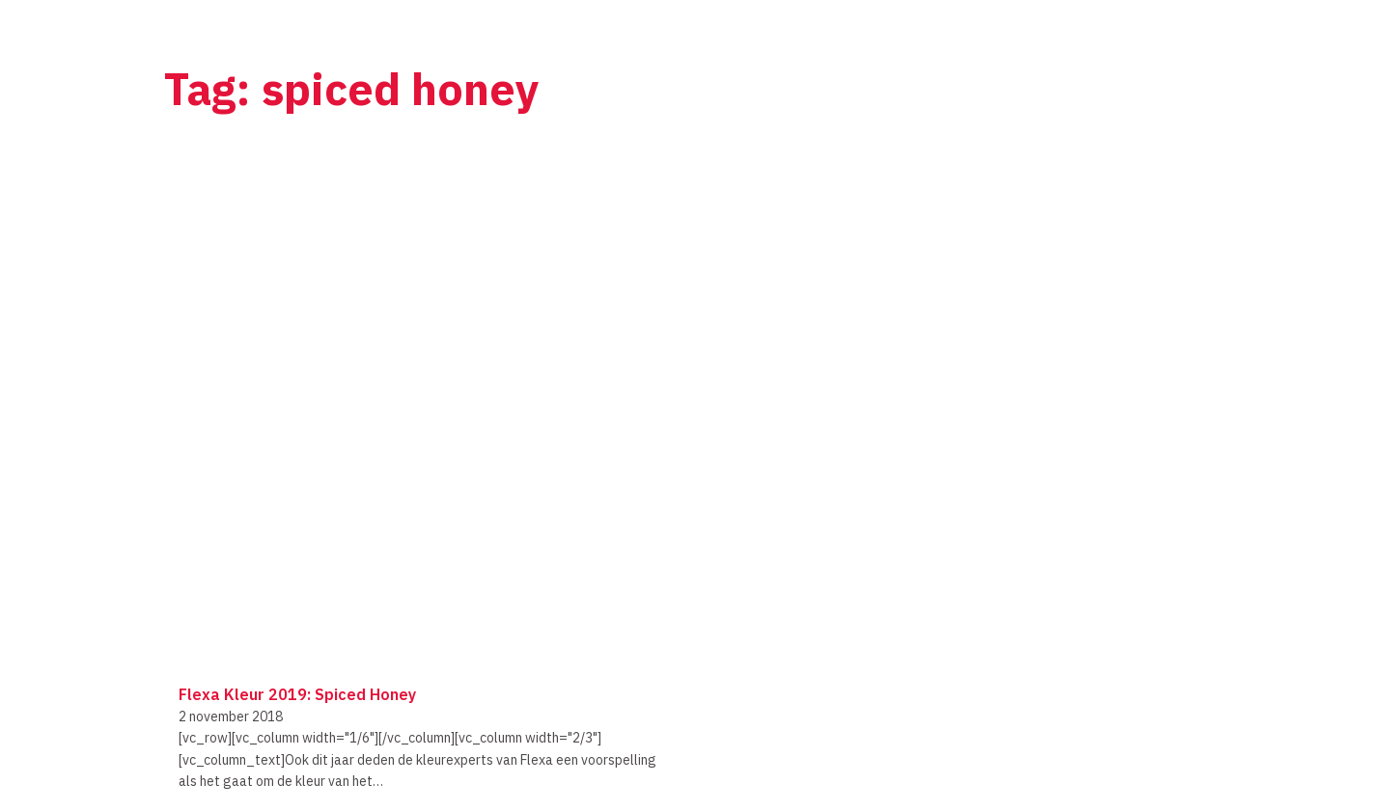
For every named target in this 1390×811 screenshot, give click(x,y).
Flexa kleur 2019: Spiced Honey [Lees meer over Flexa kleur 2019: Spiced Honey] (297, 694)
